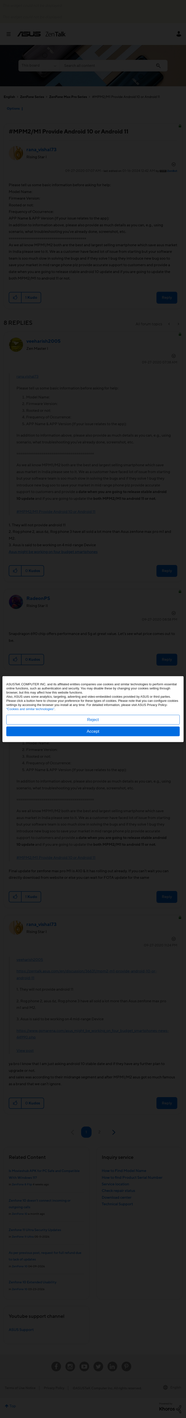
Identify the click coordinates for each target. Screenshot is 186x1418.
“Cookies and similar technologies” (30, 709)
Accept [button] (93, 731)
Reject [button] (93, 719)
